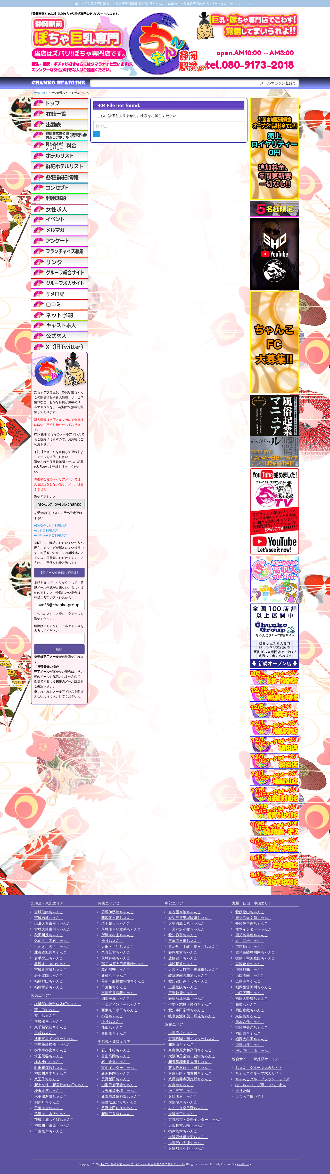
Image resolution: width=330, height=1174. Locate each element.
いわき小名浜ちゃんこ (52, 946)
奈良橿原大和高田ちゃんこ (190, 1050)
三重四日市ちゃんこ (184, 940)
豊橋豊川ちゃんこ (182, 958)
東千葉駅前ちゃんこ (50, 1027)
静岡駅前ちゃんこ (182, 952)
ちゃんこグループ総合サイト (258, 1067)
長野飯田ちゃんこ (115, 1078)
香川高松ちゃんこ (249, 940)
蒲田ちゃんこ (112, 1027)
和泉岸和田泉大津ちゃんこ (190, 1061)
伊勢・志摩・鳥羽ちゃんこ (190, 1004)
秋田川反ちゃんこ (48, 934)
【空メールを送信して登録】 (59, 572)
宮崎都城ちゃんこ (249, 963)
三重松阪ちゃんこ (182, 987)
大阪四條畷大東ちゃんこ (188, 1136)
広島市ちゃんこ (248, 981)
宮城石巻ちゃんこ (48, 917)
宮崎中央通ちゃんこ (251, 1027)
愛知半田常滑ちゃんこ (186, 1010)
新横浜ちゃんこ (114, 975)
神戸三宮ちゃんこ (182, 1090)
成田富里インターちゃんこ (56, 1038)
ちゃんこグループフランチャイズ (262, 1078)
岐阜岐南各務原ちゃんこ (188, 975)
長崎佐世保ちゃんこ (251, 923)
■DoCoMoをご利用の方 (50, 525)
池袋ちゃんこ (112, 940)
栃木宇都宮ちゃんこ (50, 1050)
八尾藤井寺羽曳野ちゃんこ (190, 1078)
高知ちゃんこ (246, 1004)
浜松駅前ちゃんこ (182, 963)
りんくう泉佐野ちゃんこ (188, 1107)
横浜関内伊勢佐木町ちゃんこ (57, 1003)
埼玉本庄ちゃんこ (48, 1090)
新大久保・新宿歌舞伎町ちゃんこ (61, 1084)
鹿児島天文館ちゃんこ (253, 917)
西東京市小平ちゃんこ (119, 1010)
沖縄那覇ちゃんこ (249, 969)
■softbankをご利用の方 (50, 535)
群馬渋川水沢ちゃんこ (52, 1113)
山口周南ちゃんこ (249, 975)
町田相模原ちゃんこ (50, 1067)
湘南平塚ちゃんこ (115, 998)
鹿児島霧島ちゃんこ (251, 934)
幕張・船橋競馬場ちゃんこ (123, 981)
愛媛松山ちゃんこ (249, 911)
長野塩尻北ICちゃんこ (119, 1102)
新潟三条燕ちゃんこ (117, 1113)
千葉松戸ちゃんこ (48, 1131)
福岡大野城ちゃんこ (251, 998)
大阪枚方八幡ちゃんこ (186, 1125)
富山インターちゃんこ (119, 1067)
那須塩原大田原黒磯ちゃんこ (124, 963)
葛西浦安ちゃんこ (115, 969)
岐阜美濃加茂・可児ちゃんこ (191, 1015)
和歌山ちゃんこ (181, 1044)
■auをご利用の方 (46, 530)
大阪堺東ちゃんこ (182, 1102)
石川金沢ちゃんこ (115, 1061)
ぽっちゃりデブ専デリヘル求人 (260, 1084)
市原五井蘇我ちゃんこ (119, 992)
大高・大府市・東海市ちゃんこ (193, 969)
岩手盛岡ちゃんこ (48, 975)
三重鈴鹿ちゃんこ (182, 992)
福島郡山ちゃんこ (48, 981)
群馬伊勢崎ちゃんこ (117, 911)
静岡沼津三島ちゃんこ (186, 998)
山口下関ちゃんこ (249, 992)
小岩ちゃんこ (112, 1015)
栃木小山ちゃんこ (48, 1061)
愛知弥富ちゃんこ (182, 934)
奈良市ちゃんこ (181, 1084)
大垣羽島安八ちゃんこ (186, 923)
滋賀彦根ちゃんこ (182, 1032)
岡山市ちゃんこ (248, 1033)
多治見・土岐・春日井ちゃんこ (193, 946)
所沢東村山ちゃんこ (117, 934)
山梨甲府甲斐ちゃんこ (119, 1084)
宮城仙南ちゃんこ (48, 911)
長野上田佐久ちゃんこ (119, 1107)
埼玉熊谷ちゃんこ (48, 1055)
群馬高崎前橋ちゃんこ (52, 1044)
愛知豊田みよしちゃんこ (188, 981)
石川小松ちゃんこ (115, 1050)
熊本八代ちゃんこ (249, 1021)
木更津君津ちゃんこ (50, 1096)
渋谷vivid (242, 1090)
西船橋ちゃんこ (114, 1033)
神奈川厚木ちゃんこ (50, 1073)
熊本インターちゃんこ (253, 929)
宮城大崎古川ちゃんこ (52, 929)
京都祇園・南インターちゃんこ (193, 1038)
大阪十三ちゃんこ (182, 1113)
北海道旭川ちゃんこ (50, 952)
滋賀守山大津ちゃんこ (186, 1142)
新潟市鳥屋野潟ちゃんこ (121, 1096)
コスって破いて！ (249, 1096)
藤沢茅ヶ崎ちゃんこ (117, 917)
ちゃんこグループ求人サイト (258, 1073)
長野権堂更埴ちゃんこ (119, 1090)
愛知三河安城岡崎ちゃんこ (190, 917)
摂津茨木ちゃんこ (182, 1131)
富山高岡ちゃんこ (115, 1055)
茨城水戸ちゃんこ (48, 1021)
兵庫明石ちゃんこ (182, 1096)
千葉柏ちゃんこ (114, 987)
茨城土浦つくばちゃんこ (54, 1119)
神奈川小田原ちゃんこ (52, 1125)
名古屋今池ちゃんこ (184, 911)
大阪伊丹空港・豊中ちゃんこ (191, 1055)
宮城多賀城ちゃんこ (50, 969)
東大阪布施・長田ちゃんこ (190, 1067)
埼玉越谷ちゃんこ (115, 923)
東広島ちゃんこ (248, 1015)
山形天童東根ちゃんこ (52, 923)
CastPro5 (243, 1164)
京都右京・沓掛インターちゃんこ (195, 1119)
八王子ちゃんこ (47, 1078)
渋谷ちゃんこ (112, 1021)
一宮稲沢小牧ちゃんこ (186, 929)
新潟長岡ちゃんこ (115, 1073)
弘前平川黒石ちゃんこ (52, 940)
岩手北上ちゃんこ (48, 958)
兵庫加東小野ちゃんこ (186, 1148)
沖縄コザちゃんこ (249, 1044)
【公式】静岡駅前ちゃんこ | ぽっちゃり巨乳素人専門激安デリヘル (142, 1164)
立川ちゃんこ (45, 1015)
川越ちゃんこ (45, 1032)
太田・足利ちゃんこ (117, 946)
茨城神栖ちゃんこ (115, 958)
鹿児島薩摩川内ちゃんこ (255, 952)
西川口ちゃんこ (47, 1009)
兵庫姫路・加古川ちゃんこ (190, 1073)
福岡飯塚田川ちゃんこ (253, 987)
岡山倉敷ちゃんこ (249, 1010)
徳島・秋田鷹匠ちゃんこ (255, 958)
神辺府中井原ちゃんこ (253, 1050)
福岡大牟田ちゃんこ (251, 1038)
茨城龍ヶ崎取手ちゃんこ (121, 929)
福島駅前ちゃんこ (48, 987)
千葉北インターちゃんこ (121, 1004)
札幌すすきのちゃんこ (52, 963)
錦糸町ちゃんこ (47, 1102)
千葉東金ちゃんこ (48, 1107)
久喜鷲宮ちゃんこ (115, 952)
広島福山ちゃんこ (249, 946)
